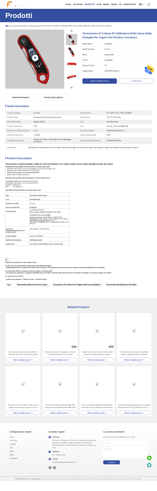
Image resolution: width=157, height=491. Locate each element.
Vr (120, 4)
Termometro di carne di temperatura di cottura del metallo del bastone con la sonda (60, 353)
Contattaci (129, 4)
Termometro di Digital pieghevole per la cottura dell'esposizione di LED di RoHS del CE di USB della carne (134, 406)
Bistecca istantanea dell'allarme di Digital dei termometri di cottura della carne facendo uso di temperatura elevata (97, 406)
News (106, 4)
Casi (99, 4)
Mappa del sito (36, 479)
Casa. (68, 4)
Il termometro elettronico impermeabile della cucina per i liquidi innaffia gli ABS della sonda (60, 406)
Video (114, 4)
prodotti (90, 4)
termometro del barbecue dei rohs (121, 285)
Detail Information (20, 97)
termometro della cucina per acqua (32, 285)
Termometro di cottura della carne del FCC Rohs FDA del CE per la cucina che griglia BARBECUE (23, 353)
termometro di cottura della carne (30, 26)
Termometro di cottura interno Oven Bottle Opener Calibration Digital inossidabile (134, 353)
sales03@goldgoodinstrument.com (64, 462)
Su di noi (78, 4)
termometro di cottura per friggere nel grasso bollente (76, 285)
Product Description (53, 97)
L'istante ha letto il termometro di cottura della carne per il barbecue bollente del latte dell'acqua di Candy (97, 353)
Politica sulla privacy (22, 479)
